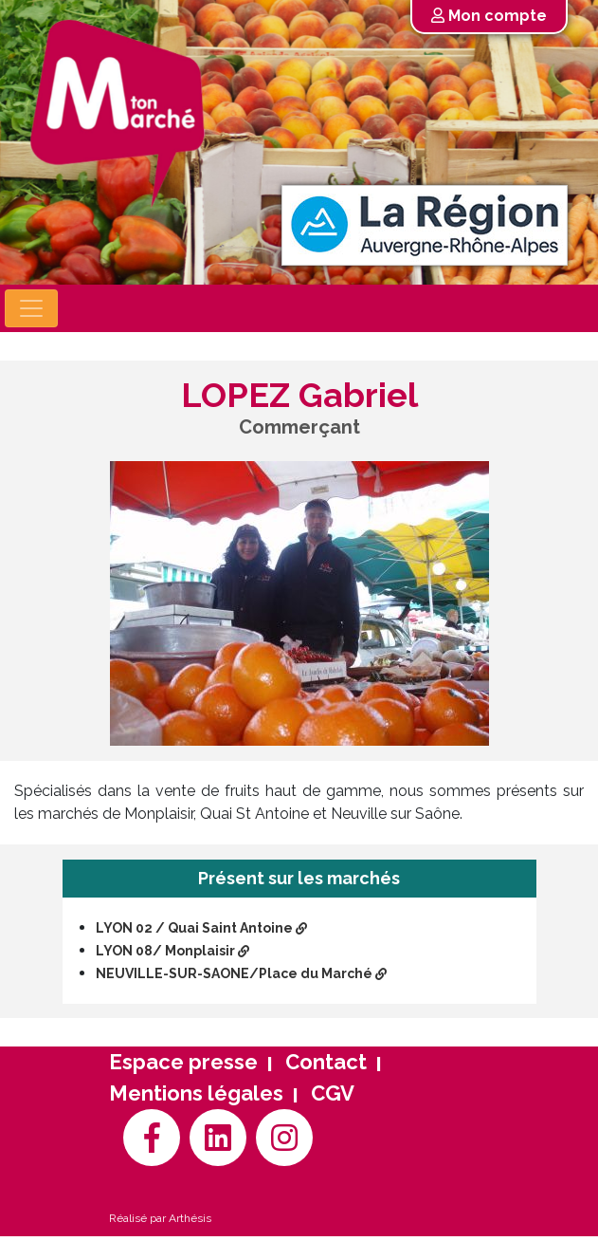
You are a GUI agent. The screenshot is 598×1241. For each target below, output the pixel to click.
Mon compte (489, 16)
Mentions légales (196, 1093)
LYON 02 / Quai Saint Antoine (201, 927)
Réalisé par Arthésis (160, 1218)
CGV (332, 1093)
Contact (326, 1061)
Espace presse (183, 1061)
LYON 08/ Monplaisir (172, 950)
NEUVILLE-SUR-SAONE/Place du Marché (241, 973)
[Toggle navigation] (31, 308)
